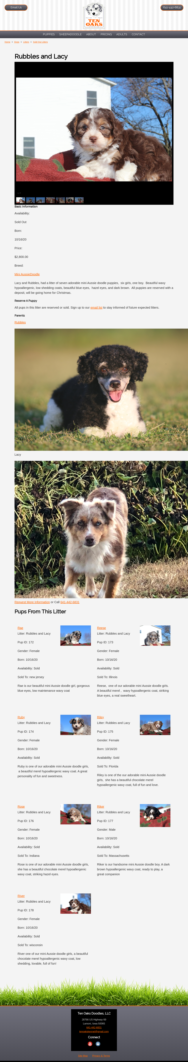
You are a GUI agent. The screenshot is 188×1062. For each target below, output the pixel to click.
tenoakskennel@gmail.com (94, 1031)
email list (96, 307)
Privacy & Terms (101, 1056)
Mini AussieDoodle (27, 274)
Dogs (16, 42)
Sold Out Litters (40, 42)
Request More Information (32, 602)
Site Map (83, 1056)
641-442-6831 (172, 7)
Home (7, 42)
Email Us (16, 7)
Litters (26, 42)
